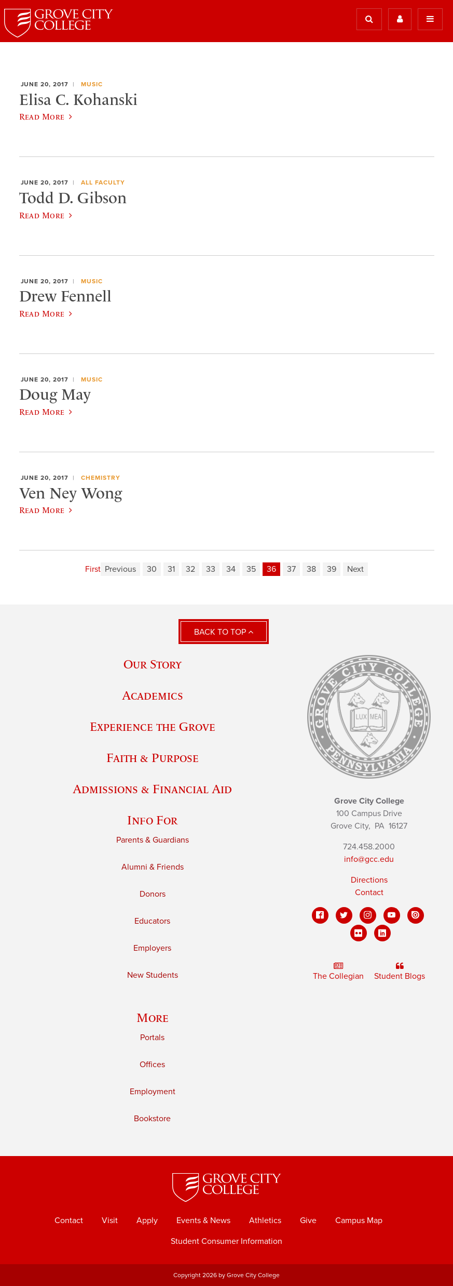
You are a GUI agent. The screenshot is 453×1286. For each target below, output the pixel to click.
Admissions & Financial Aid (152, 789)
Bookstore (152, 1118)
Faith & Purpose (152, 758)
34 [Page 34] (231, 569)
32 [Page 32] (190, 569)
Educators (152, 921)
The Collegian (338, 971)
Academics (152, 695)
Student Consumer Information (226, 1241)
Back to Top (223, 632)
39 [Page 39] (331, 569)
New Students (152, 975)
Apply (147, 1220)
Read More (46, 116)
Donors (153, 894)
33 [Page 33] (210, 569)
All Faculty (103, 182)
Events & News (203, 1220)
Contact (369, 892)
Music (92, 84)
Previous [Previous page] (120, 569)
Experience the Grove (152, 726)
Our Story (152, 664)
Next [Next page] (355, 569)
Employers (152, 948)
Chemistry (100, 477)
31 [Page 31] (171, 569)
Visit (110, 1220)
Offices (152, 1064)
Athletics (265, 1220)
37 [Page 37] (291, 569)
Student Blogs (399, 971)
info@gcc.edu (369, 859)
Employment (152, 1091)
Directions (369, 880)
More (152, 1018)
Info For (152, 820)
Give (308, 1220)
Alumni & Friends (152, 867)
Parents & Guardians (152, 840)
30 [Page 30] (152, 569)
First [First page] (93, 569)
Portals (152, 1037)
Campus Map (358, 1220)
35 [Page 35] (251, 569)
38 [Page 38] (311, 569)
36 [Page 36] (271, 569)
